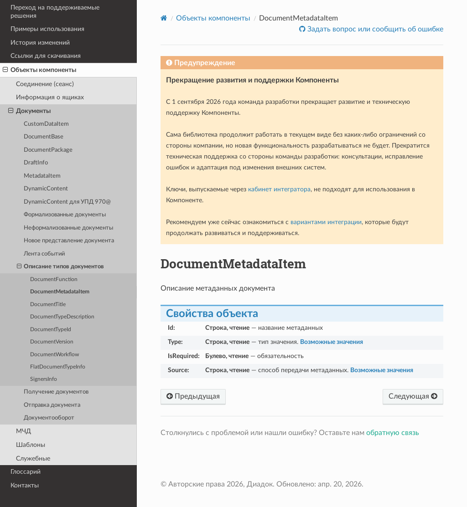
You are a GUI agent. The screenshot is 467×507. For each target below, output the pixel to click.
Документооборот (49, 418)
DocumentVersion (51, 341)
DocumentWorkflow (54, 354)
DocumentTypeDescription (62, 316)
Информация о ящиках (50, 97)
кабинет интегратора (279, 189)
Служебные (33, 458)
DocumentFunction (54, 279)
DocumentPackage (48, 150)
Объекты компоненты (39, 70)
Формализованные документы (65, 215)
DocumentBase (43, 137)
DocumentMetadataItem (59, 291)
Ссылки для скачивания (45, 55)
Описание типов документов (60, 267)
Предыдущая (193, 396)
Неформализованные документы (68, 228)
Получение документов (56, 392)
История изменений (40, 42)
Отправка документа (52, 405)
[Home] (164, 18)
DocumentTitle (48, 304)
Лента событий (44, 254)
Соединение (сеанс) (45, 84)
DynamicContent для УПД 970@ (67, 202)
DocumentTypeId (50, 329)
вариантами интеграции (326, 222)
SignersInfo (43, 379)
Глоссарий (25, 471)
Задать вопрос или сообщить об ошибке (374, 29)
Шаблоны (30, 444)
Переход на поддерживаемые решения (54, 11)
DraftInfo (36, 163)
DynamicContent (46, 189)
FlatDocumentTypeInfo (57, 366)
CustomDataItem (46, 124)
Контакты (24, 485)
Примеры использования (47, 29)
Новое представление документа (69, 241)
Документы (29, 111)
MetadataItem (42, 176)
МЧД (23, 431)
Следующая (413, 396)
